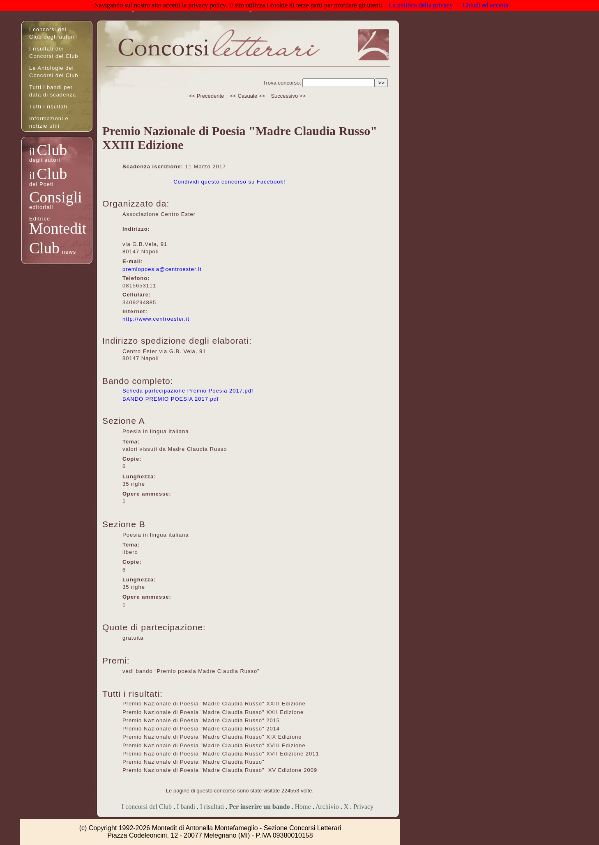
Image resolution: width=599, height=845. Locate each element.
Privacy (363, 806)
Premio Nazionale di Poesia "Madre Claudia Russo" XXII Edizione (213, 712)
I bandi (186, 806)
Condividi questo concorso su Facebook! (229, 182)
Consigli (55, 197)
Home (303, 806)
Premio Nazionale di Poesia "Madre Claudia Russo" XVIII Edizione (214, 745)
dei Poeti (41, 184)
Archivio (327, 806)
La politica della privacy (421, 5)
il (32, 152)
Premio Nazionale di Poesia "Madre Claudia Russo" (194, 762)
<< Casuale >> (247, 96)
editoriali (41, 207)
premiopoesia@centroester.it (162, 269)
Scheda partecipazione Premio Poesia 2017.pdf (187, 391)
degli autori (44, 160)
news (69, 252)
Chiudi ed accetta (485, 5)
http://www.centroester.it (155, 319)
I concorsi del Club (147, 806)
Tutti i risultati (48, 106)
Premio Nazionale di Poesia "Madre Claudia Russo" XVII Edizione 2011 (220, 754)
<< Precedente (206, 96)
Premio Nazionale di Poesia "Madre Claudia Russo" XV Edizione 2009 (219, 770)
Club (52, 149)
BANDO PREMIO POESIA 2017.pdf (170, 399)
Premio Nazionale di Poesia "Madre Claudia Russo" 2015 (201, 720)
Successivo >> (288, 96)
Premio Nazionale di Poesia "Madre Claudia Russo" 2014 (201, 729)
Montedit (57, 228)
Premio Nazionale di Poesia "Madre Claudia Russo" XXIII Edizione (214, 703)
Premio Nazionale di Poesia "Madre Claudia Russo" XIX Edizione (212, 737)
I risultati (212, 806)
